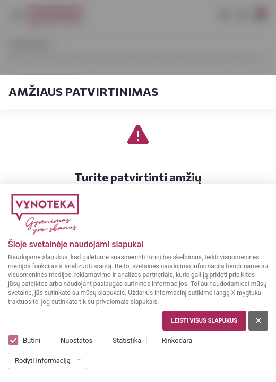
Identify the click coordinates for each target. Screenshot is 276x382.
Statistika (127, 340)
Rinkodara (176, 340)
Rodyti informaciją (43, 360)
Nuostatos (76, 340)
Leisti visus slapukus (204, 320)
